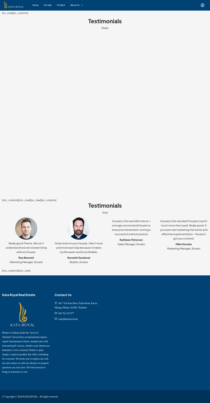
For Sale (48, 5)
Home (35, 5)
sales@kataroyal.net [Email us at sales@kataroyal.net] (68, 319)
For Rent (61, 5)
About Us (74, 5)
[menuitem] (202, 5)
